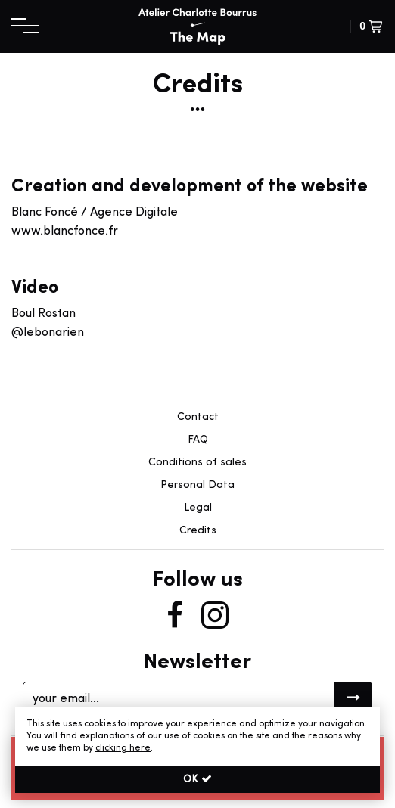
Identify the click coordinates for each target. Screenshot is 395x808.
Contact (198, 417)
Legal (198, 508)
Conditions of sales (197, 462)
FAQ (198, 440)
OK (197, 779)
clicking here (123, 748)
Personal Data (197, 485)
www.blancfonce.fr (64, 231)
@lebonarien (47, 333)
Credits (197, 530)
